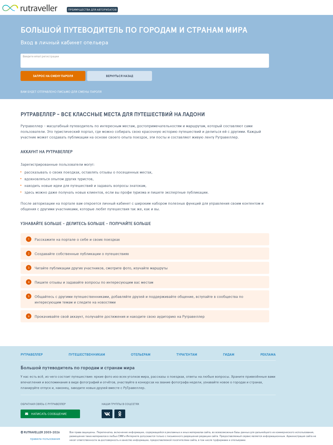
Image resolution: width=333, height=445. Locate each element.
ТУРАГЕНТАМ (186, 354)
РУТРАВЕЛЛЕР (32, 354)
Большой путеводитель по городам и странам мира (77, 367)
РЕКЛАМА (268, 354)
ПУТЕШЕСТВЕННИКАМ (87, 354)
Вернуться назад (119, 76)
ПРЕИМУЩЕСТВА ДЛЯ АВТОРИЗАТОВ (92, 9)
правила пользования (45, 439)
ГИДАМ (228, 354)
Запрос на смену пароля (53, 76)
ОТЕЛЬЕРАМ (140, 354)
